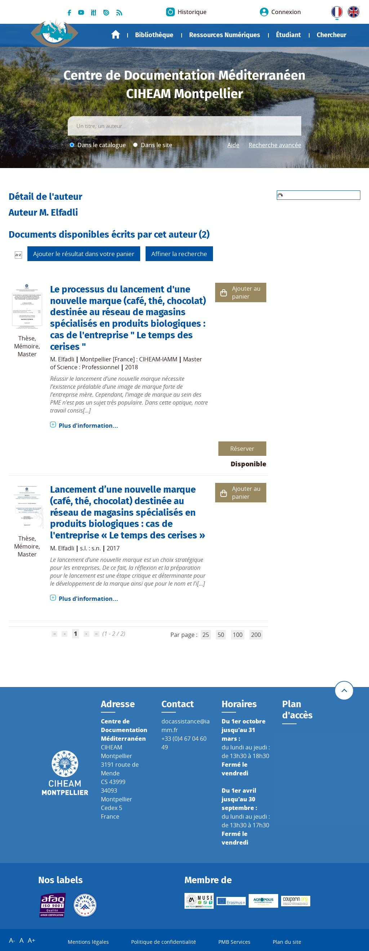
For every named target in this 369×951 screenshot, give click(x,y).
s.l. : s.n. (90, 548)
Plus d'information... (88, 426)
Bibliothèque (154, 35)
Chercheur (331, 35)
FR (334, 10)
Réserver (242, 449)
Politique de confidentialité (163, 941)
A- (12, 940)
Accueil (115, 34)
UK (352, 10)
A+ (31, 940)
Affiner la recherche (179, 254)
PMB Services (234, 941)
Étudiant (288, 35)
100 (238, 635)
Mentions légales (88, 941)
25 (206, 635)
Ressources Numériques (224, 35)
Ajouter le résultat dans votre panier (83, 254)
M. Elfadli (62, 359)
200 (256, 635)
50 (221, 635)
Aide (233, 145)
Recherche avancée (275, 145)
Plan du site (287, 941)
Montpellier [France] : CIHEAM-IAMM (128, 359)
